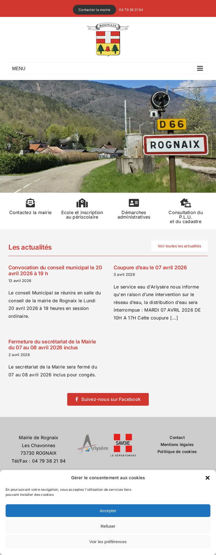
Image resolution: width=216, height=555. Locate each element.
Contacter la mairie (94, 10)
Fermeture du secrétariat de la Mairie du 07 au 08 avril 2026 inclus (52, 345)
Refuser (108, 526)
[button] (207, 478)
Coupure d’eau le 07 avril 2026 (150, 267)
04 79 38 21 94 (131, 10)
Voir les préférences (108, 541)
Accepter (108, 510)
